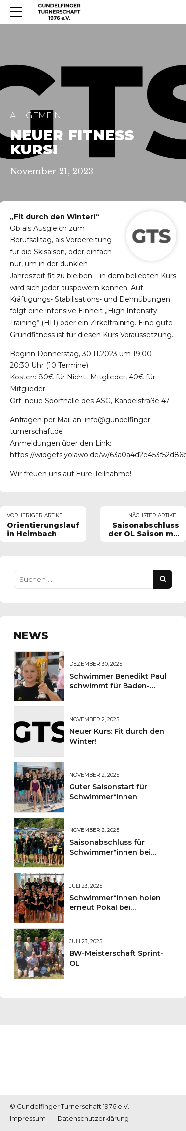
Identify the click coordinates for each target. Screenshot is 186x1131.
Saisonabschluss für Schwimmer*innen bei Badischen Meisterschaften (120, 852)
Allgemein (35, 115)
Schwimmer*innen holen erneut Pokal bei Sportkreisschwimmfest (115, 907)
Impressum (28, 1119)
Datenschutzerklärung (93, 1119)
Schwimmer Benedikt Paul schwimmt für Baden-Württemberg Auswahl (118, 686)
